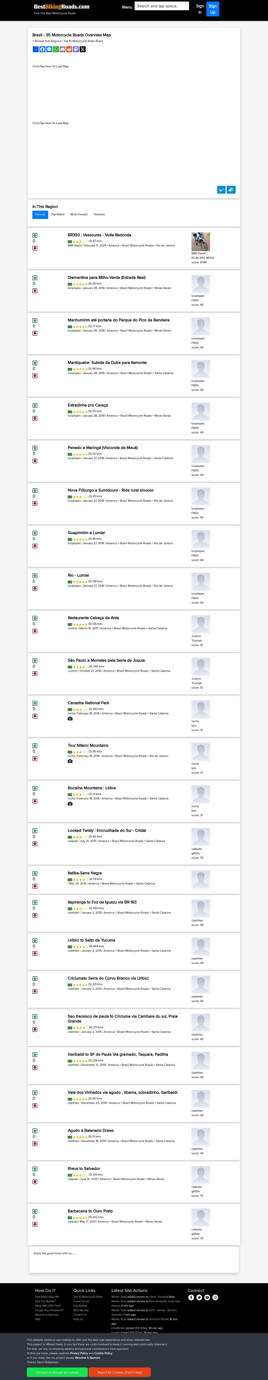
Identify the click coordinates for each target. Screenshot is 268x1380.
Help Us (78, 1343)
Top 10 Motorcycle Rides (88, 1321)
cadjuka (73, 841)
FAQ (37, 1343)
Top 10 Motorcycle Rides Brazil (83, 41)
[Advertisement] (134, 95)
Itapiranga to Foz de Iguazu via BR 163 (102, 902)
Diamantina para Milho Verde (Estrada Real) (106, 277)
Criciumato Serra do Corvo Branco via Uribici (108, 978)
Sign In (200, 9)
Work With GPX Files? (48, 1330)
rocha (71, 713)
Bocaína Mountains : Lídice (92, 788)
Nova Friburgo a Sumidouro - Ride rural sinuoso (111, 490)
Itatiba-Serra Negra (85, 873)
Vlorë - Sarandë (158, 1321)
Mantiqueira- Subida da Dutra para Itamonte (107, 362)
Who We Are (80, 1334)
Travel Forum (81, 1325)
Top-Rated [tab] (57, 214)
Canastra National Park (88, 703)
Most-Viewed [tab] (78, 214)
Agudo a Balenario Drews (91, 1130)
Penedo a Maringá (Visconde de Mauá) (103, 448)
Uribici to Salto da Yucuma (91, 940)
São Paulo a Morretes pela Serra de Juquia (106, 660)
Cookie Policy (103, 1374)
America (113, 245)
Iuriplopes (74, 288)
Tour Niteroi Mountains (88, 745)
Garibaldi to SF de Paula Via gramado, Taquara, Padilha (118, 1054)
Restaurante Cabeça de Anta (93, 618)
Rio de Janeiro (165, 245)
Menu (127, 7)
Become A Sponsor (47, 1339)
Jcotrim (72, 628)
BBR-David (75, 245)
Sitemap (70, 1374)
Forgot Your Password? (49, 1334)
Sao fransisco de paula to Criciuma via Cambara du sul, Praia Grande (123, 1018)
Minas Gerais (163, 288)
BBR (137, 1352)
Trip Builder (80, 1330)
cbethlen (73, 912)
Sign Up (213, 9)
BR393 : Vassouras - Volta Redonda (99, 235)
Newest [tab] (40, 214)
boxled (116, 1357)
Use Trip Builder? (45, 1325)
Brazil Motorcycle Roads (137, 245)
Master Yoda (119, 1321)
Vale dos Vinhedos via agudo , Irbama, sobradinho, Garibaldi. (123, 1092)
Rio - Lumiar (78, 575)
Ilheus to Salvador (84, 1168)
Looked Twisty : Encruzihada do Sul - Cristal (107, 830)
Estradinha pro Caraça (88, 405)
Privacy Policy (85, 1374)
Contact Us (80, 1339)
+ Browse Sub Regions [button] (47, 41)
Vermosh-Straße (159, 1343)
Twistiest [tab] (99, 214)
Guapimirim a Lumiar (86, 533)
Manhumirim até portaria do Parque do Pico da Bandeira (119, 320)
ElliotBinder (118, 1352)
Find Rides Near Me (47, 1321)
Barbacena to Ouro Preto (90, 1211)
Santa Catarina (164, 373)
